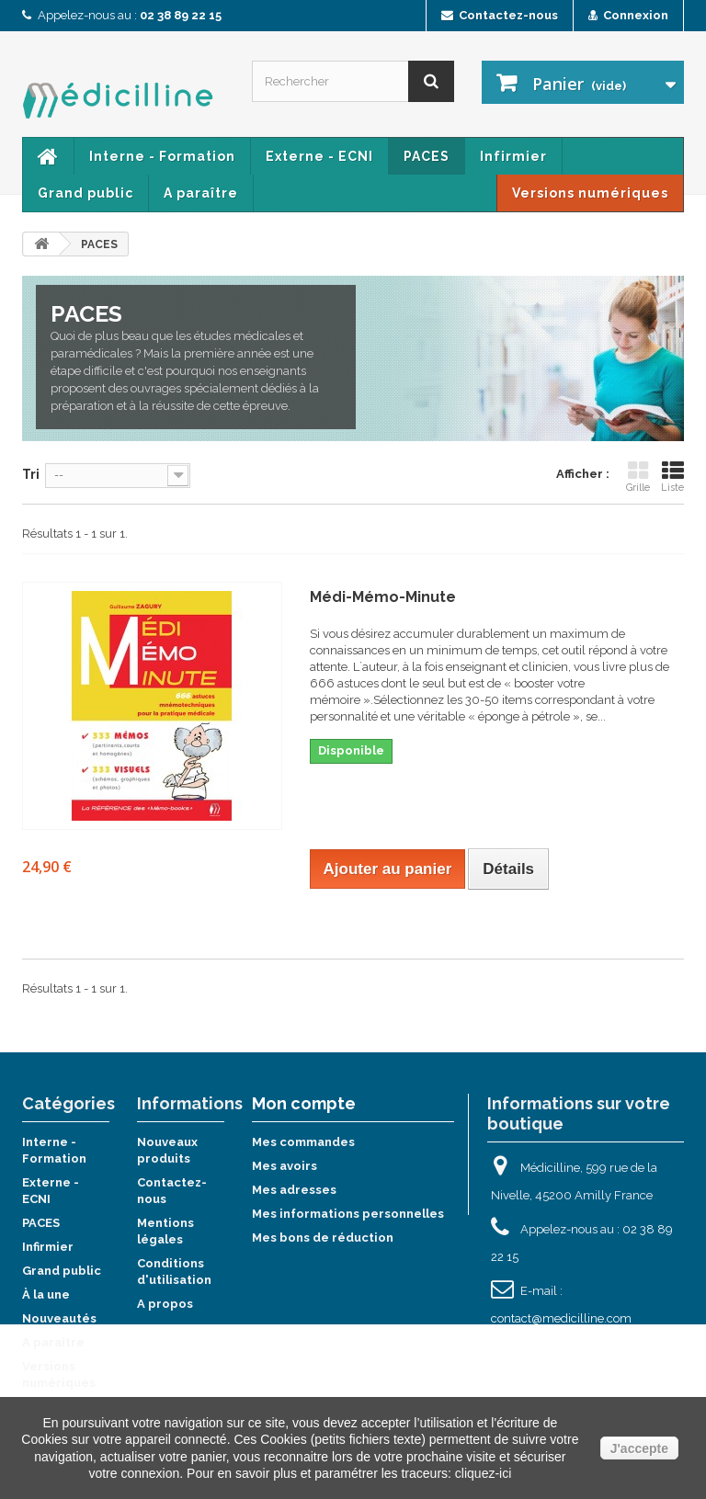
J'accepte (639, 1448)
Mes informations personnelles (348, 1214)
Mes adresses (294, 1190)
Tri (31, 474)
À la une (46, 1294)
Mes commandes (303, 1142)
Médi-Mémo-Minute (383, 597)
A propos (165, 1304)
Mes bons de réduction (322, 1237)
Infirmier (513, 156)
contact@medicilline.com (561, 1318)
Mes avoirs (284, 1166)
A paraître (201, 193)
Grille (638, 477)
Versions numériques (590, 193)
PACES (427, 156)
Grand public (85, 193)
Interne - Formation (162, 156)
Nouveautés (59, 1318)
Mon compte (304, 1103)
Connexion (628, 15)
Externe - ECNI (319, 156)
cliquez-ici (483, 1473)
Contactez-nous (499, 15)
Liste (672, 477)
